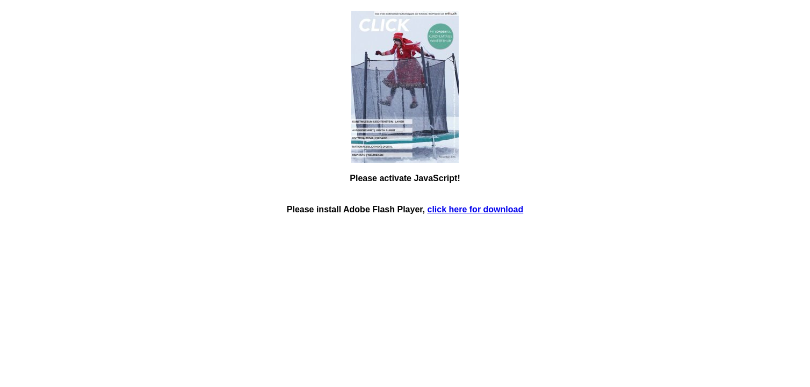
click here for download (476, 209)
